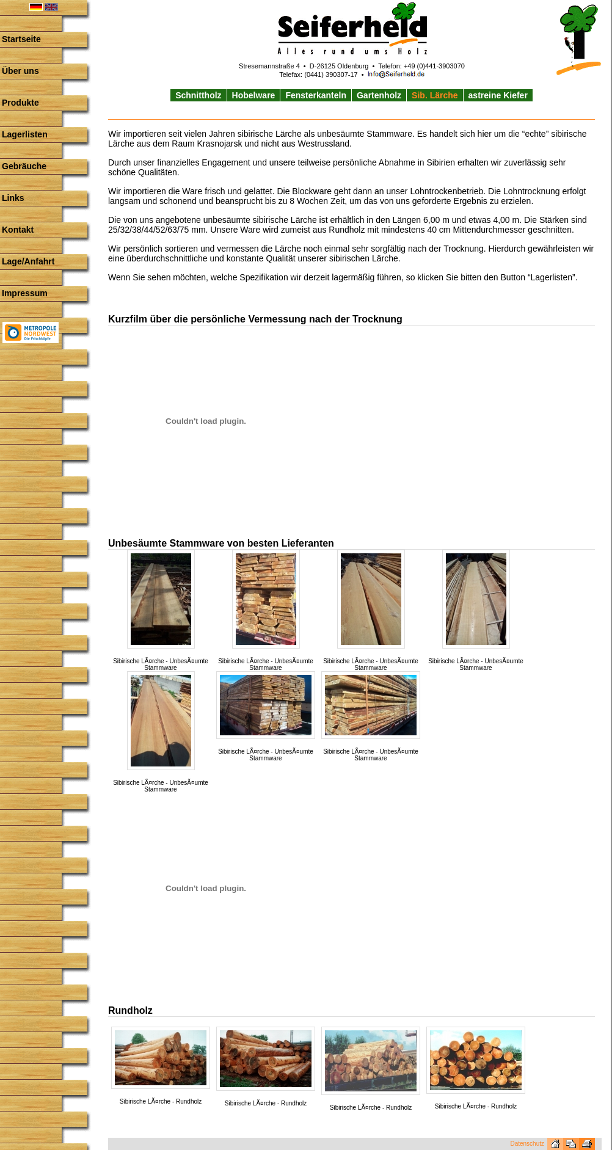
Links (13, 198)
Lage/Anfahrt (28, 261)
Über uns (20, 71)
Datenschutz (527, 1143)
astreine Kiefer (498, 95)
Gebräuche (24, 166)
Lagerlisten (25, 134)
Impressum (25, 293)
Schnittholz (198, 95)
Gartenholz (379, 95)
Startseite (21, 39)
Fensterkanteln (315, 95)
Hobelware (253, 95)
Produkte (20, 102)
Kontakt (18, 230)
